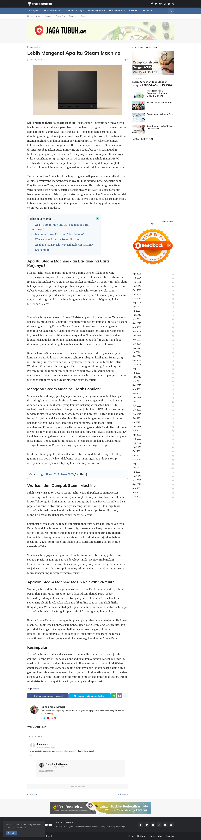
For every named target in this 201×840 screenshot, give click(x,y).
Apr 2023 (153, 385)
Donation (73, 16)
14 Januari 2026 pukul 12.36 (55, 767)
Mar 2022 (153, 439)
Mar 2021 (153, 488)
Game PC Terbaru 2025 (60, 474)
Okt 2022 (153, 410)
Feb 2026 (153, 282)
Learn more (21, 828)
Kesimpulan (42, 250)
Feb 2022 (153, 443)
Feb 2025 (153, 331)
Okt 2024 (153, 344)
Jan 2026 (153, 286)
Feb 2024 (153, 360)
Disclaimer (142, 836)
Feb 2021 (153, 492)
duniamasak (43, 744)
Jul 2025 (153, 311)
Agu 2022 (153, 418)
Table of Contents (40, 219)
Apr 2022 (153, 435)
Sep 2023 (153, 368)
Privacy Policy (156, 836)
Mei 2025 (153, 319)
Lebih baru (33, 794)
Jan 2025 (153, 335)
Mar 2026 (153, 278)
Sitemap (84, 16)
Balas (32, 755)
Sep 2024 (153, 348)
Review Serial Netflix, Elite (159, 102)
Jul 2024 (153, 352)
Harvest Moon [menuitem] (116, 10)
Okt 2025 (153, 298)
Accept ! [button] (11, 833)
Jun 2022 (153, 426)
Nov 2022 (153, 406)
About (39, 16)
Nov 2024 (153, 340)
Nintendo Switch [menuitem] (52, 10)
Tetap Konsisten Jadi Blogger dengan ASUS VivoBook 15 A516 (152, 83)
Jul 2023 (153, 373)
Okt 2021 (153, 459)
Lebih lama (121, 794)
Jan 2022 (153, 447)
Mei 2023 (153, 381)
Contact (48, 16)
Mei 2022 (153, 430)
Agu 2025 (153, 306)
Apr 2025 (153, 323)
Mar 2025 (153, 327)
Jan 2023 (153, 397)
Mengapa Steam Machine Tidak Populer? (60, 234)
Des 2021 (153, 451)
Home (30, 16)
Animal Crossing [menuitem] (74, 10)
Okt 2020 (153, 496)
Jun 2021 (153, 476)
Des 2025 (153, 290)
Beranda (31, 47)
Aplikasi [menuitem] (133, 10)
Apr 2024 (153, 356)
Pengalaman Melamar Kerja (160, 114)
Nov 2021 (153, 455)
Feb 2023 (153, 393)
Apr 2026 (153, 274)
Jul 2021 (153, 472)
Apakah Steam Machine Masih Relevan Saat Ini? (64, 244)
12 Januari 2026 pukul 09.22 (45, 747)
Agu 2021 (153, 467)
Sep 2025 (153, 302)
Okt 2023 (153, 364)
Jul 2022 (153, 422)
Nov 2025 (153, 294)
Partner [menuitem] (146, 10)
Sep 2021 (153, 463)
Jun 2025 (153, 315)
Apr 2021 (153, 484)
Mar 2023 (153, 389)
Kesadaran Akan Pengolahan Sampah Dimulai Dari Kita (157, 93)
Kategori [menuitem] (33, 10)
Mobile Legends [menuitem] (95, 10)
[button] (171, 11)
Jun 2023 (153, 377)
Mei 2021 (153, 480)
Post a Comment (77, 786)
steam (38, 47)
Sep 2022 (153, 414)
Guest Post (61, 16)
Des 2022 (153, 401)
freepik (49, 836)
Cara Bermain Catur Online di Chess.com (159, 127)
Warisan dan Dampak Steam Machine (58, 239)
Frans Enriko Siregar (53, 706)
